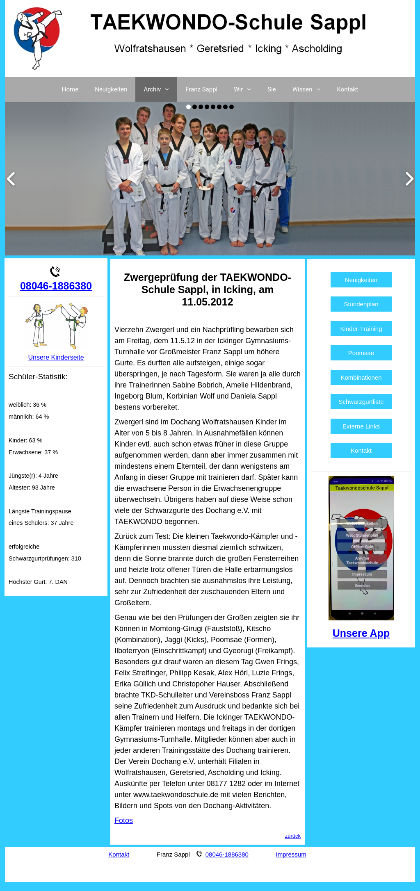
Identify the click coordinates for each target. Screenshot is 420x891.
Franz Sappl (201, 89)
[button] (169, 89)
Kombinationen (360, 377)
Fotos (123, 820)
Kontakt (347, 89)
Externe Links (361, 426)
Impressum (291, 854)
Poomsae (361, 352)
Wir (246, 89)
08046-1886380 (56, 286)
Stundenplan (361, 304)
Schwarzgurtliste (361, 401)
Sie (271, 89)
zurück (293, 836)
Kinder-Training (361, 328)
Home (70, 89)
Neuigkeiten (111, 89)
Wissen (310, 89)
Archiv (160, 89)
